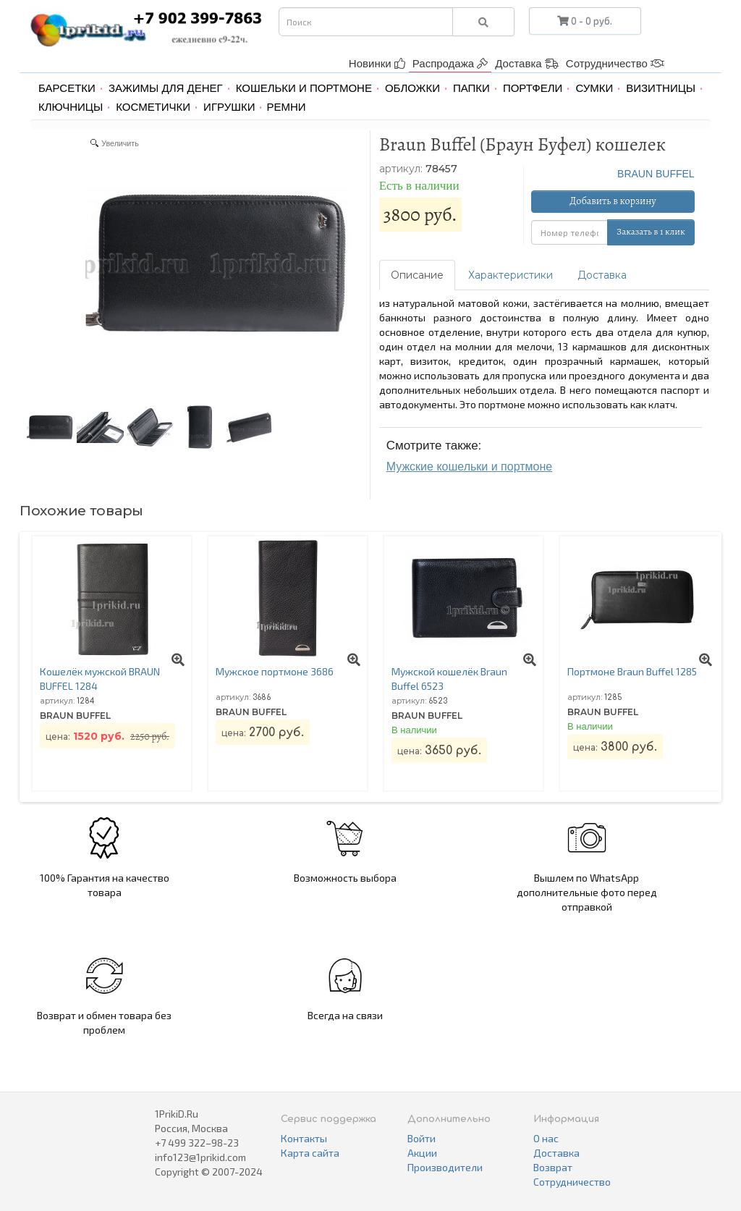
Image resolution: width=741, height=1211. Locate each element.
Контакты (304, 1138)
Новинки (377, 63)
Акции (422, 1153)
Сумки (594, 88)
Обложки (412, 88)
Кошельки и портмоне (304, 88)
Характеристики (510, 275)
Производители (445, 1167)
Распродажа (450, 63)
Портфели (532, 88)
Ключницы (70, 107)
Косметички (153, 107)
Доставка (527, 63)
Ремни (285, 107)
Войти (421, 1138)
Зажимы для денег (166, 88)
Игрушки (229, 107)
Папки (471, 88)
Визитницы (660, 88)
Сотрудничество (615, 63)
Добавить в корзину (612, 201)
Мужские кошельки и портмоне (469, 466)
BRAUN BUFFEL (656, 174)
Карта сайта (310, 1153)
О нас (546, 1138)
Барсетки (67, 88)
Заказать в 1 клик (651, 231)
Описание (417, 275)
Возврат (552, 1167)
